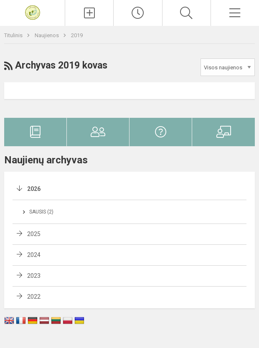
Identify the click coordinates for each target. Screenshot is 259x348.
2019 (77, 35)
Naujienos (47, 35)
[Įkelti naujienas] (89, 13)
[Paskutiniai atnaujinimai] (138, 13)
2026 (34, 188)
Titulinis (14, 35)
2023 (34, 275)
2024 (34, 254)
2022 (34, 296)
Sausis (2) (41, 212)
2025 (34, 234)
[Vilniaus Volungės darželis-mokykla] (32, 12)
